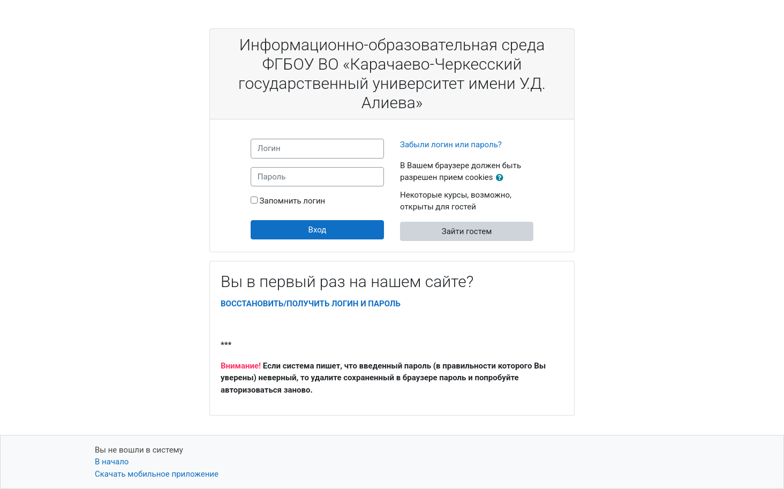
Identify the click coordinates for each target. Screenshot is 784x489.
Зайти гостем (467, 231)
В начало (112, 462)
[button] (502, 178)
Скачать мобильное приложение (156, 474)
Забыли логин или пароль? (451, 144)
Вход (317, 230)
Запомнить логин (293, 201)
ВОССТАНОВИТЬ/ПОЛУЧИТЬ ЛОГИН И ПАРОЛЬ (311, 304)
